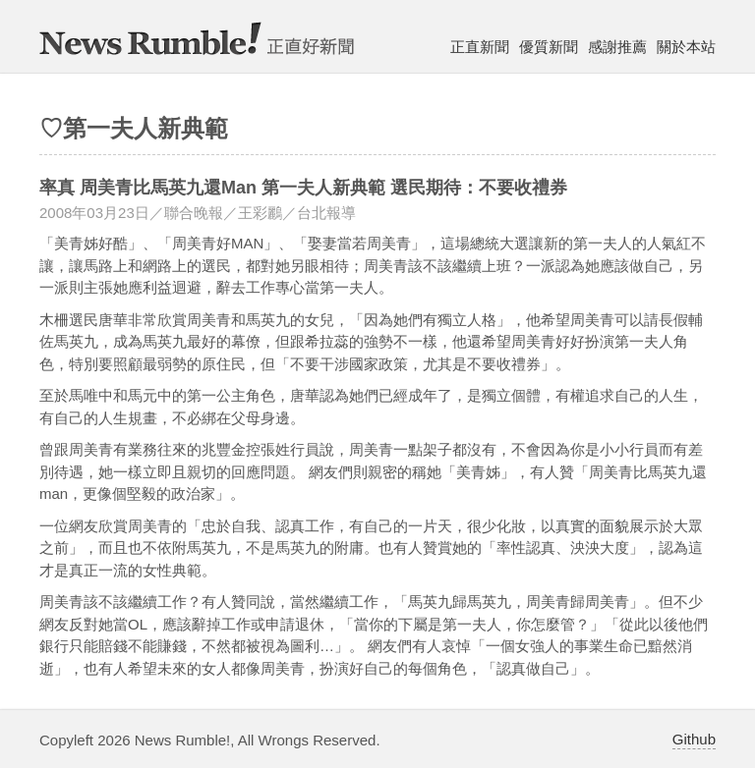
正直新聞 (479, 46)
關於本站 (686, 46)
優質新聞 (548, 46)
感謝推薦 (617, 46)
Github (694, 739)
